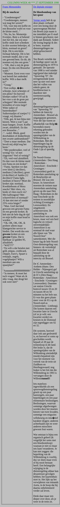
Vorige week (39, 20)
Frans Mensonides (12, 6)
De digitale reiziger (43, 6)
